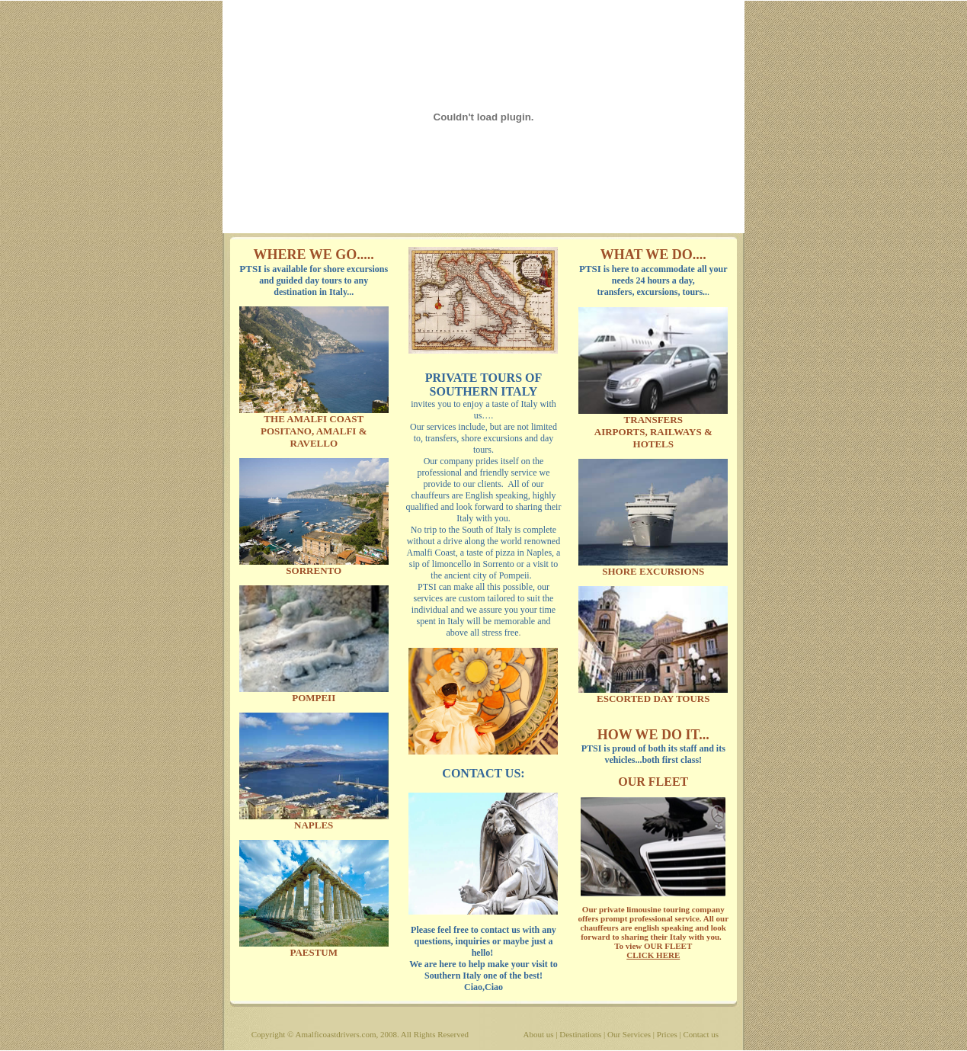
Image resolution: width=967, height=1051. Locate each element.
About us (539, 1034)
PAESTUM (314, 952)
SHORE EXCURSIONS (653, 571)
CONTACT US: (483, 773)
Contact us (701, 1034)
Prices (667, 1034)
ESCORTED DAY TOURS (653, 698)
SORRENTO (313, 570)
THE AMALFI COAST (313, 419)
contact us (500, 929)
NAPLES (313, 825)
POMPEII (313, 697)
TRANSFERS (653, 419)
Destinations (580, 1034)
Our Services (629, 1034)
